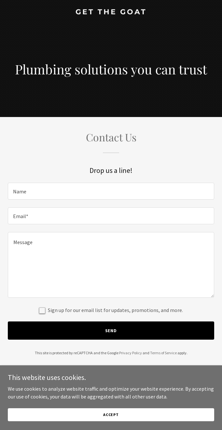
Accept (111, 414)
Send (111, 330)
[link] (111, 12)
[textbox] (111, 191)
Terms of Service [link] (163, 352)
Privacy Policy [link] (130, 352)
